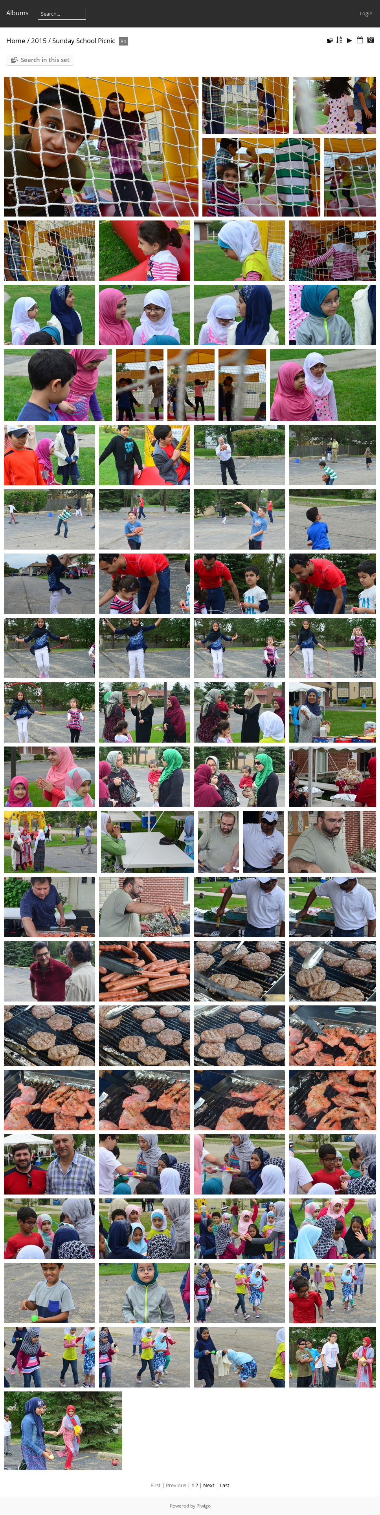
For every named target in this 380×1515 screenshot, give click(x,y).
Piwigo (203, 1505)
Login (366, 13)
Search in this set (45, 60)
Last (224, 1485)
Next (209, 1485)
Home (16, 40)
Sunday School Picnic (83, 40)
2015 (39, 40)
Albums (17, 13)
